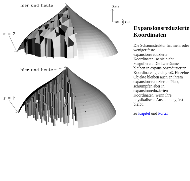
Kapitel (144, 113)
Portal (163, 113)
